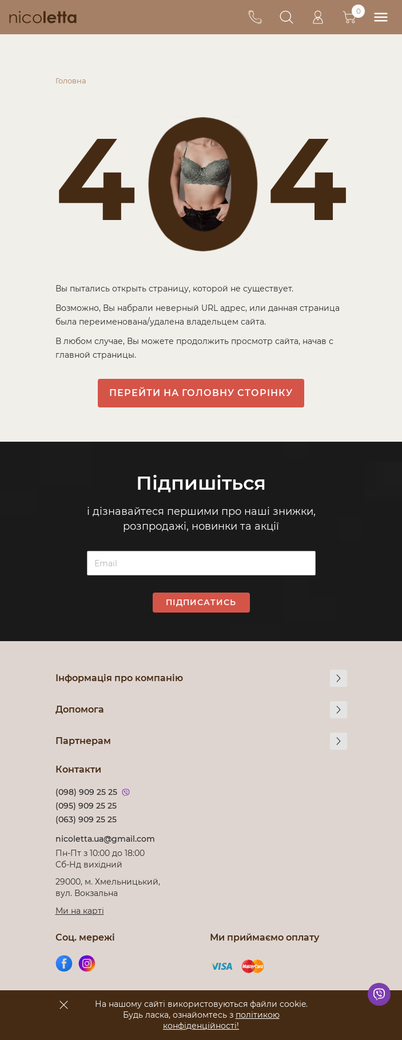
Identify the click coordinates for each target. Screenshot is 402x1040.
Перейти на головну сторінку (201, 392)
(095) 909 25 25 (86, 806)
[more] (338, 678)
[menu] (380, 17)
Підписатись (201, 602)
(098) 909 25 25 (86, 792)
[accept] (64, 1004)
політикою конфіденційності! (221, 1020)
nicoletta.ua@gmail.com (105, 839)
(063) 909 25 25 (86, 819)
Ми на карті (79, 911)
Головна (70, 80)
